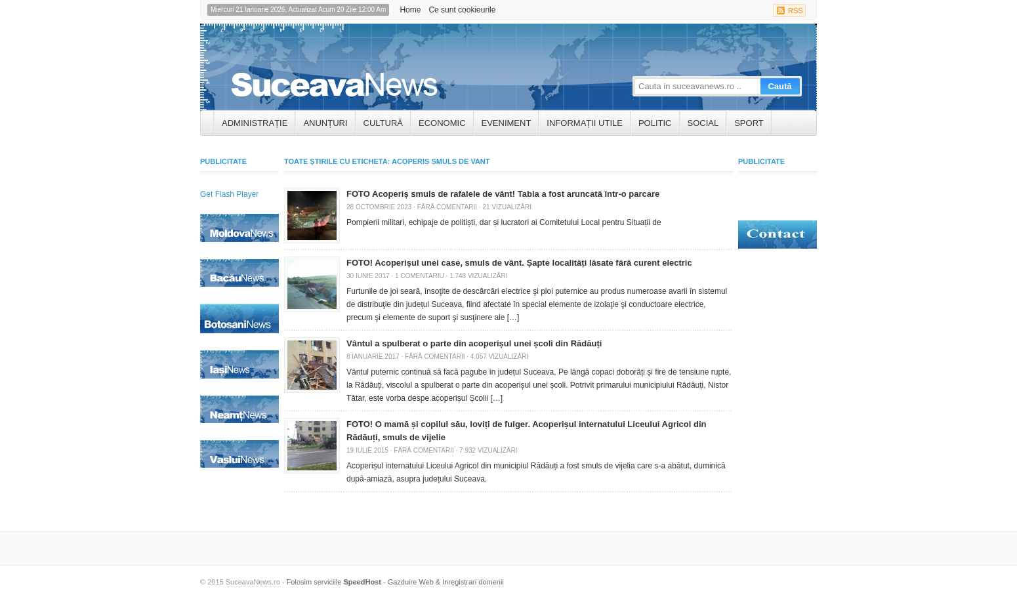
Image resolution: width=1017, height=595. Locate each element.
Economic (442, 123)
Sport (749, 123)
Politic (655, 123)
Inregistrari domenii (473, 582)
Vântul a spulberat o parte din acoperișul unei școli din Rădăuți (474, 343)
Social (703, 123)
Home (410, 9)
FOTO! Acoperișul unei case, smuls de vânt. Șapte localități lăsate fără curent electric (519, 263)
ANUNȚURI (325, 123)
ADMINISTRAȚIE (254, 123)
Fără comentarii (447, 207)
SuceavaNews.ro (253, 582)
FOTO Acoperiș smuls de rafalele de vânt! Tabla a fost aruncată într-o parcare (502, 194)
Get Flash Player (229, 194)
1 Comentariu (419, 275)
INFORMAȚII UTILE (585, 123)
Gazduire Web (411, 582)
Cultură (383, 123)
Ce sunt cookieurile (461, 9)
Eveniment (506, 123)
